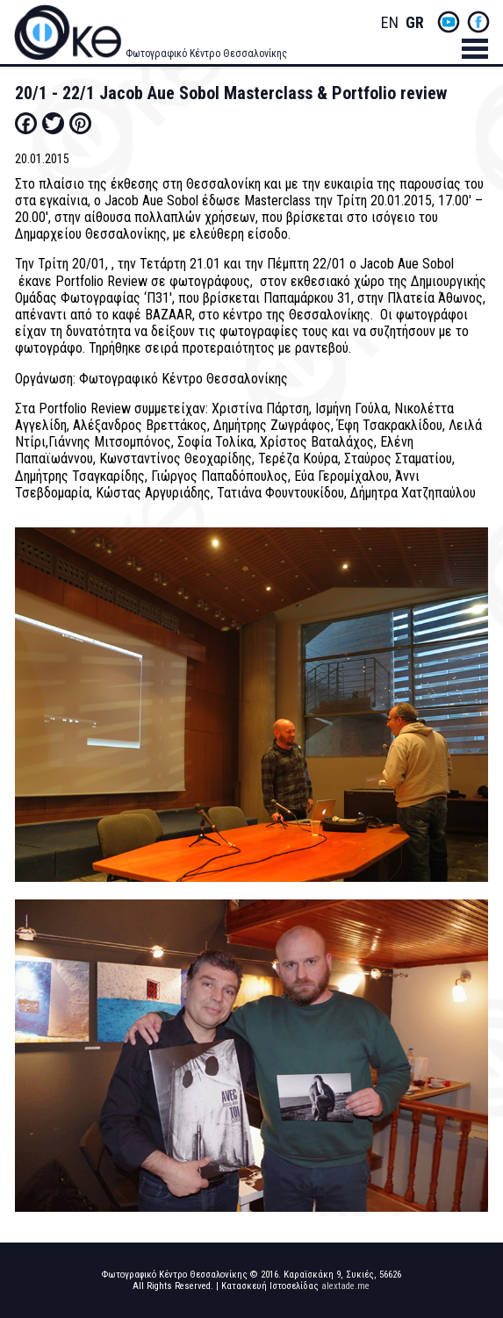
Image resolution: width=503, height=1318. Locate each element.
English (390, 23)
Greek (414, 23)
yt (448, 22)
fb (478, 22)
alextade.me (345, 1286)
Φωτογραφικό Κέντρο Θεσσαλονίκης (206, 53)
